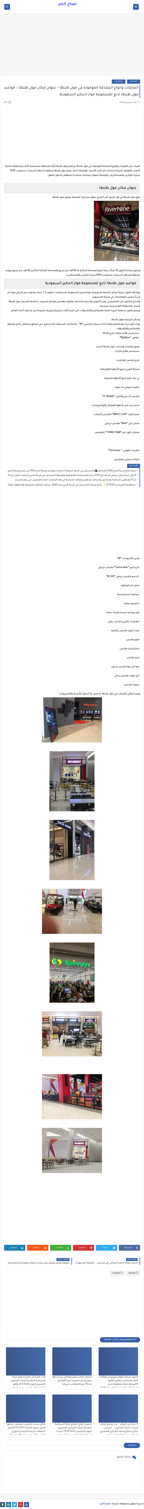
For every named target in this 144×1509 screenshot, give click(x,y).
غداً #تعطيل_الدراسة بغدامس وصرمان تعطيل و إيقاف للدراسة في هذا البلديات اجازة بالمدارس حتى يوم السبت (75, 480)
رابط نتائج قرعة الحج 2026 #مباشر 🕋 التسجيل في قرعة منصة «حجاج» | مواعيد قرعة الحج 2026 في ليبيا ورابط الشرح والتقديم (71, 471)
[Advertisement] (72, 46)
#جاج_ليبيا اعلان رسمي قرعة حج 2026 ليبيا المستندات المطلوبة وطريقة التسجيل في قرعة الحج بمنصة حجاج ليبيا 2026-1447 (71, 475)
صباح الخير (67, 4)
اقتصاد (133, 81)
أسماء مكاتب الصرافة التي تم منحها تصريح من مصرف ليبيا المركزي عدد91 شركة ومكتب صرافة (72, 1381)
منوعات (119, 81)
